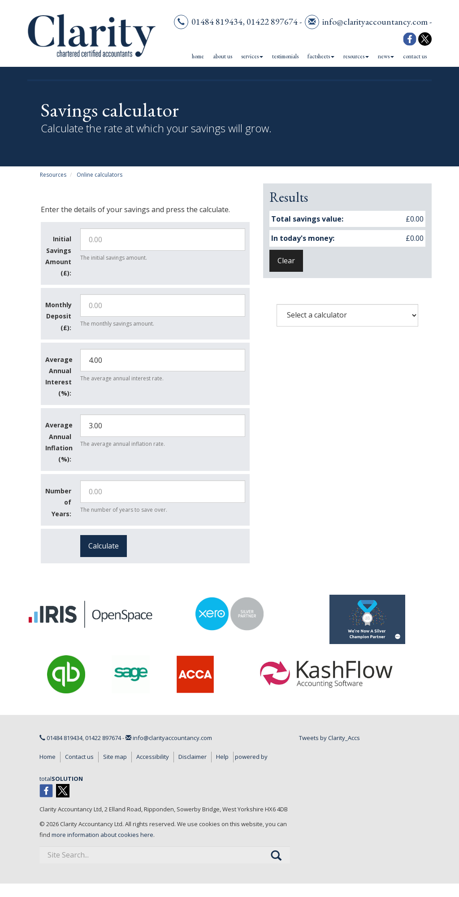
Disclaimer (192, 757)
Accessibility (152, 757)
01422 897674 (272, 21)
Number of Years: (58, 502)
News (386, 56)
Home (198, 56)
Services (252, 56)
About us (222, 56)
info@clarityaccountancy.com (375, 21)
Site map (115, 757)
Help (222, 757)
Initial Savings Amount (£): (58, 256)
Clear (286, 261)
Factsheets (320, 56)
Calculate (103, 546)
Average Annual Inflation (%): (59, 442)
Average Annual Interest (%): (59, 376)
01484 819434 (216, 21)
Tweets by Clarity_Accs (329, 738)
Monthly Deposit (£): (58, 315)
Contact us (415, 56)
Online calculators (99, 175)
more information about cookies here (102, 835)
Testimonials (285, 56)
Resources (356, 56)
